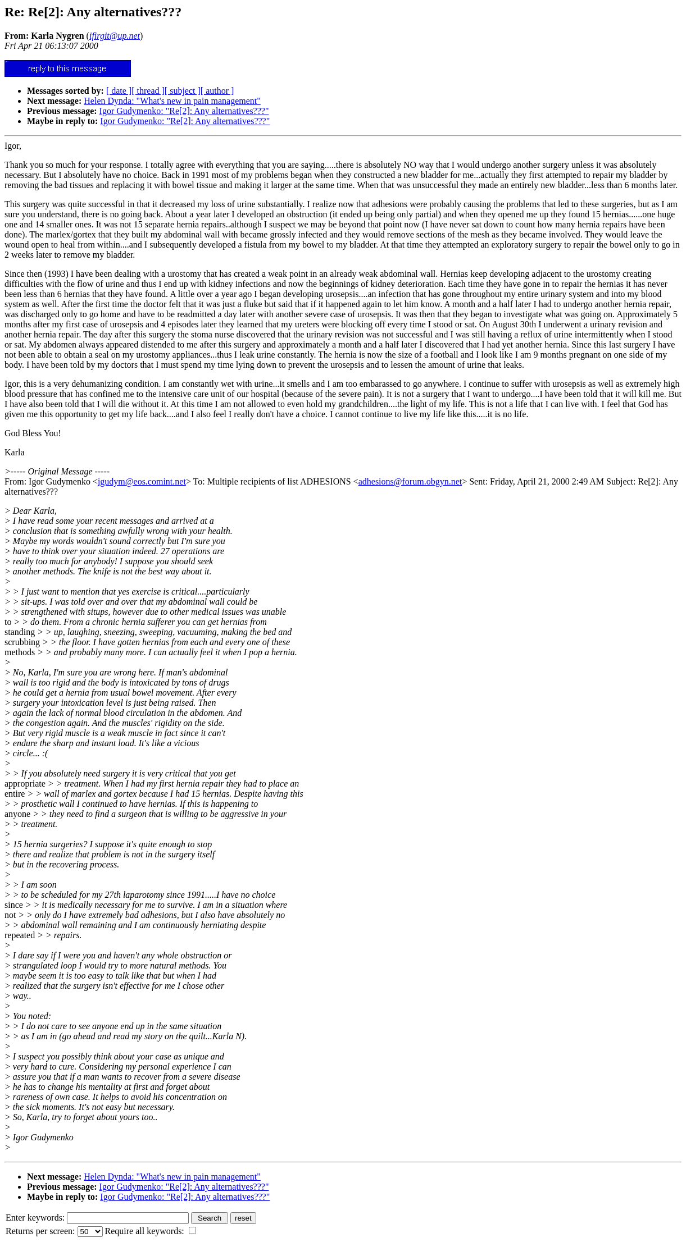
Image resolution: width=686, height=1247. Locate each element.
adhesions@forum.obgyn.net (410, 481)
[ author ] (217, 90)
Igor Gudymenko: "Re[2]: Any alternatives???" (184, 111)
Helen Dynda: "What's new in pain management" (172, 101)
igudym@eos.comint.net (142, 481)
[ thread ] (148, 90)
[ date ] (118, 90)
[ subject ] (183, 90)
